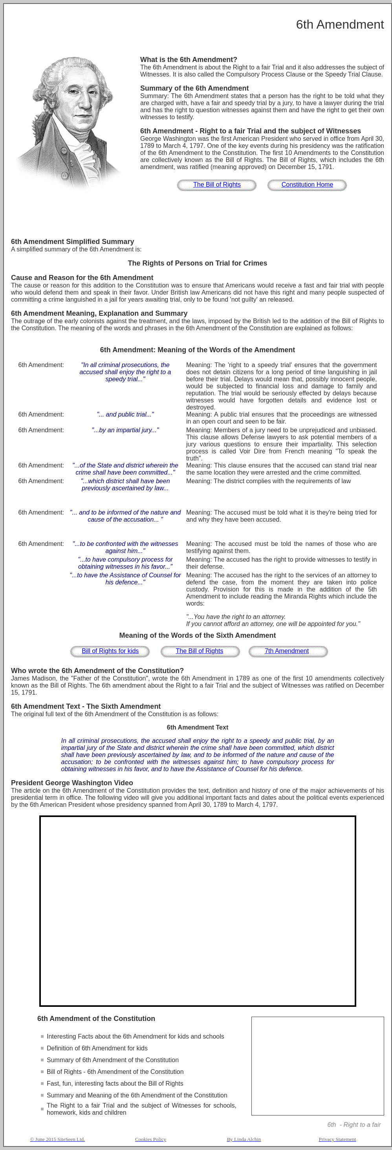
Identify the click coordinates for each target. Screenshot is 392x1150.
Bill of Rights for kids (110, 651)
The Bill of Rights (217, 184)
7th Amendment (287, 651)
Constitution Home (307, 184)
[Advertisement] (198, 216)
